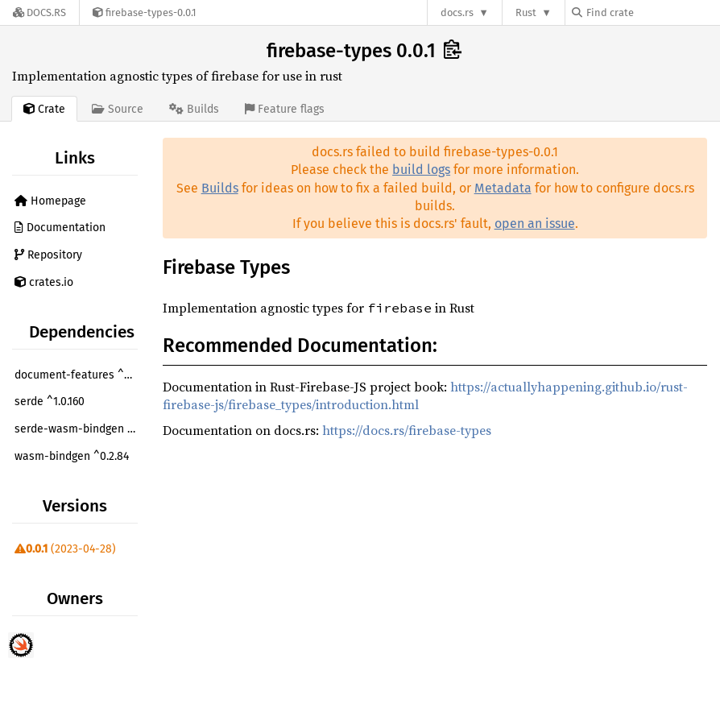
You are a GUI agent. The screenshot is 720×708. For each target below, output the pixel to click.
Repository (48, 255)
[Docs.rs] (39, 12)
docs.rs (457, 12)
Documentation (60, 227)
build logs (421, 169)
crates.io (43, 282)
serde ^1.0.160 (49, 401)
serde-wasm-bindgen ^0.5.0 (78, 429)
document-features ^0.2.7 (78, 375)
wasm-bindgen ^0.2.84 (71, 456)
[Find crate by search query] (652, 12)
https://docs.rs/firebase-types (406, 430)
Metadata (503, 188)
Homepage (50, 201)
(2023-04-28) (65, 549)
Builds (219, 188)
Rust (525, 12)
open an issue (534, 223)
